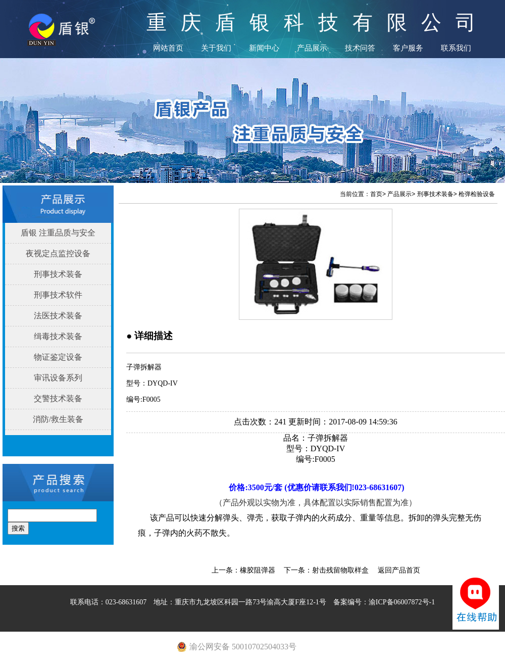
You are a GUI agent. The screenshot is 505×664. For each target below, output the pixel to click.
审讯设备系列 (58, 377)
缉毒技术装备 (58, 336)
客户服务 (408, 48)
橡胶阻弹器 (257, 570)
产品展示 (312, 48)
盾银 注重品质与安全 (58, 232)
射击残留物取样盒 (340, 570)
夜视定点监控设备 (58, 253)
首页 (376, 194)
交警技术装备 (58, 398)
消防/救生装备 (58, 419)
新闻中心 (264, 48)
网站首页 (168, 48)
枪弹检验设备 (477, 194)
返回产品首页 (399, 570)
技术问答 (360, 48)
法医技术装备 (58, 315)
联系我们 (456, 48)
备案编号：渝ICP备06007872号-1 (384, 602)
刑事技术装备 (58, 274)
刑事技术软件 (58, 295)
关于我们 (216, 48)
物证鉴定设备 (58, 357)
